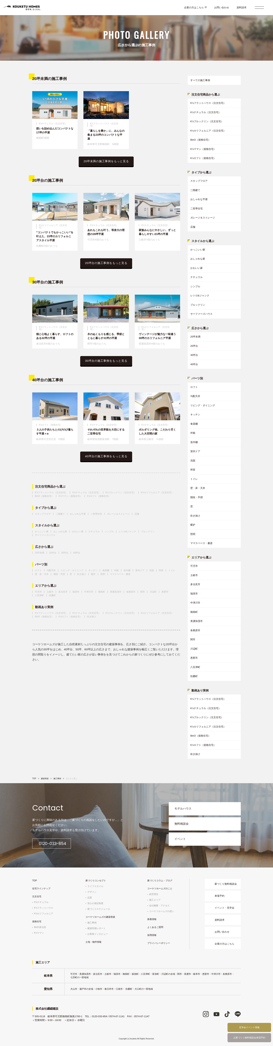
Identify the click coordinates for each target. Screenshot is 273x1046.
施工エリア (155, 899)
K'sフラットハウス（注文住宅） (51, 492)
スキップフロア (43, 514)
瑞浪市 (75, 592)
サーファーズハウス (45, 535)
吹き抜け (81, 574)
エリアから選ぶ (45, 585)
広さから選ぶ (44, 546)
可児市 (38, 592)
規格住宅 (36, 921)
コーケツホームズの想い (161, 911)
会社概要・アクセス (159, 905)
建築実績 (45, 778)
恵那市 (165, 592)
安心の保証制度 (95, 903)
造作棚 (127, 570)
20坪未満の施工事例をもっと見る (106, 161)
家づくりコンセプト (96, 880)
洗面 (151, 570)
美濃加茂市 (115, 592)
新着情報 (151, 919)
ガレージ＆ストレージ (118, 514)
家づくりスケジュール (98, 908)
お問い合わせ (221, 7)
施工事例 (57, 778)
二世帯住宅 (96, 514)
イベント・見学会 (224, 907)
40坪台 (76, 553)
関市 (142, 592)
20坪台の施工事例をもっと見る (106, 263)
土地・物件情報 (93, 941)
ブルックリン (148, 531)
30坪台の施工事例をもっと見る (106, 360)
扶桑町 (52, 595)
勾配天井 (51, 570)
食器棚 (105, 570)
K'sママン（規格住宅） (70, 496)
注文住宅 (36, 896)
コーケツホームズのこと (159, 888)
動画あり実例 (44, 607)
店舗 (137, 514)
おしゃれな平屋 (78, 514)
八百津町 (39, 595)
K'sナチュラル (41, 902)
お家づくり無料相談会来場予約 (249, 1037)
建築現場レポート (96, 928)
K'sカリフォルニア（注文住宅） (157, 492)
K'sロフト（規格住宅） (99, 496)
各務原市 (130, 592)
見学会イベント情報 (249, 1027)
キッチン (92, 570)
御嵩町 (101, 592)
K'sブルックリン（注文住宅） (121, 492)
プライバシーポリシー (158, 943)
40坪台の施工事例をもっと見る (106, 456)
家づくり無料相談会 (226, 883)
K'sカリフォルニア (43, 913)
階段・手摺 (59, 574)
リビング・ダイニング (72, 570)
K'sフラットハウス (43, 907)
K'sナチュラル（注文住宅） (86, 492)
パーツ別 (41, 564)
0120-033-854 (56, 843)
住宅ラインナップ (41, 888)
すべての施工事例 (200, 80)
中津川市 (88, 592)
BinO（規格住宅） (44, 496)
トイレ (171, 570)
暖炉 (93, 574)
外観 (116, 570)
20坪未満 (39, 553)
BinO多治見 (40, 927)
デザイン (91, 891)
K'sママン (39, 932)
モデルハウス (182, 808)
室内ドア (139, 570)
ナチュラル (94, 531)
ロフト (38, 570)
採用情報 (151, 935)
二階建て (60, 514)
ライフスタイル (95, 886)
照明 (102, 574)
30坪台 (64, 553)
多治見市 (62, 592)
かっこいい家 (42, 531)
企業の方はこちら (194, 7)
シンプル (109, 531)
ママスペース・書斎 (120, 574)
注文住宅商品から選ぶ (50, 486)
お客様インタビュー (97, 933)
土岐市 (50, 592)
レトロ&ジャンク (127, 531)
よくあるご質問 (155, 927)
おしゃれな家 (60, 531)
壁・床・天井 (42, 574)
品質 (89, 897)
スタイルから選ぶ (47, 525)
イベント (180, 838)
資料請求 (241, 7)
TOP (34, 778)
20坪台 (52, 553)
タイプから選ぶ (45, 507)
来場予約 (219, 895)
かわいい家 (77, 531)
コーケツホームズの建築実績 (100, 916)
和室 (161, 570)
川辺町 (153, 592)
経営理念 (153, 894)
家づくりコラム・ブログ (159, 880)
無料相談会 (181, 823)
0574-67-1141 (117, 1016)
